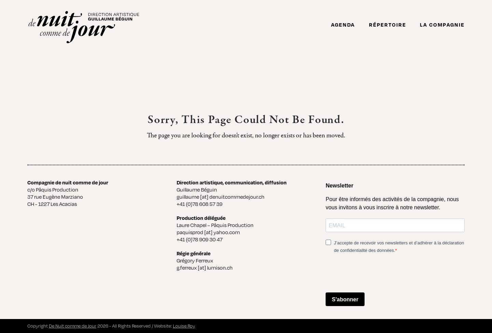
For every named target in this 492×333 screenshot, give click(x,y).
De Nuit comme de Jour (72, 326)
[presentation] (377, 273)
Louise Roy (184, 326)
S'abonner (345, 299)
